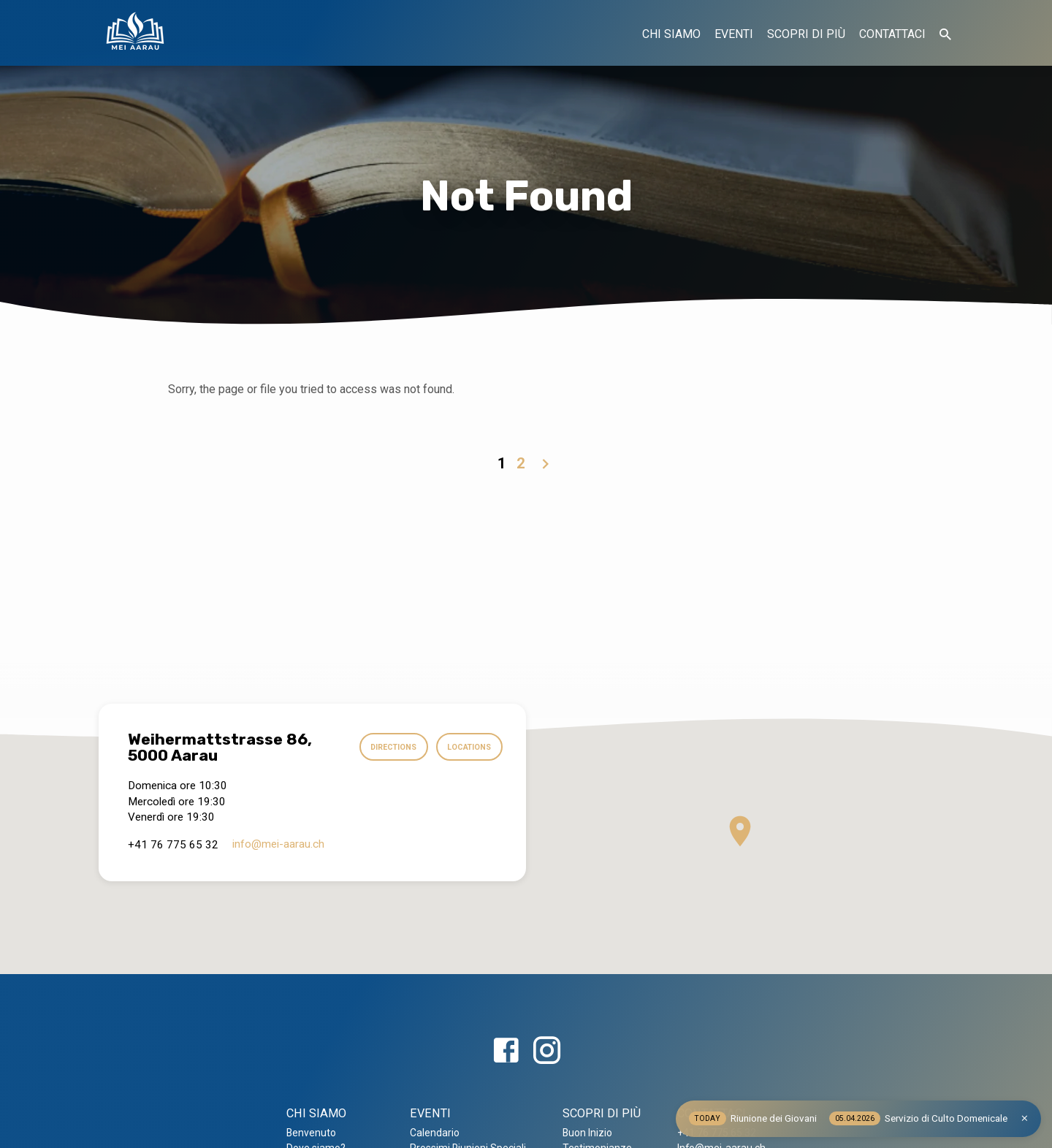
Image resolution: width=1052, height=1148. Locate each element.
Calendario (435, 1133)
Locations (466, 747)
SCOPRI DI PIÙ (806, 34)
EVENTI (733, 34)
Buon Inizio (587, 1133)
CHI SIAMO (671, 34)
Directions (387, 747)
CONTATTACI (892, 34)
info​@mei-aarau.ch (278, 844)
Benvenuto (311, 1133)
